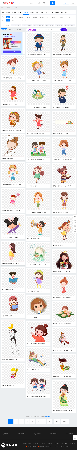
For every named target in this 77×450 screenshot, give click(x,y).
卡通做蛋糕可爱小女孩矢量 (8, 158)
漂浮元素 (14, 17)
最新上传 (19, 29)
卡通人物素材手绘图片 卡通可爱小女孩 (62, 54)
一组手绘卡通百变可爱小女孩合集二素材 (36, 212)
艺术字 (48, 17)
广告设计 (42, 12)
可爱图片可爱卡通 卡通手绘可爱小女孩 (36, 264)
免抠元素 (8, 7)
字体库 (51, 12)
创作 (64, 29)
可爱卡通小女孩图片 (16, 25)
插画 (37, 12)
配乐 (66, 12)
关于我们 (30, 443)
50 (57, 421)
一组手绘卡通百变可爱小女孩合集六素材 (62, 297)
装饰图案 (35, 17)
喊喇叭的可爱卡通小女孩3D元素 (34, 238)
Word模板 (14, 12)
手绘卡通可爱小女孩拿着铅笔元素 (10, 237)
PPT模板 (8, 12)
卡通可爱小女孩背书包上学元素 (9, 385)
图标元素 (42, 17)
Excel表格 (20, 12)
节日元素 (61, 17)
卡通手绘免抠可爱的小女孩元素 (9, 104)
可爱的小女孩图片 (49, 25)
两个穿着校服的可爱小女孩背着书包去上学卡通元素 (37, 396)
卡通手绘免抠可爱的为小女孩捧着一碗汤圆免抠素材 (63, 186)
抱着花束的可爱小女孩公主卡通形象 (61, 271)
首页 (19, 3)
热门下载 (11, 29)
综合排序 (4, 29)
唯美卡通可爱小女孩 (58, 245)
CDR (27, 20)
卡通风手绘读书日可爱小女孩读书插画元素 (63, 376)
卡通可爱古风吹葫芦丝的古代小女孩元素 (62, 410)
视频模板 (57, 12)
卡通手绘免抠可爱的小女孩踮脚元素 (10, 263)
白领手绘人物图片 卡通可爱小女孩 (61, 107)
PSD (13, 20)
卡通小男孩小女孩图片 (69, 25)
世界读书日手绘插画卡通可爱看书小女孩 (62, 350)
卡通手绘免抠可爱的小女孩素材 (60, 212)
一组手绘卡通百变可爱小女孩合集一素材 (11, 184)
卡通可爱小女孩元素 (32, 186)
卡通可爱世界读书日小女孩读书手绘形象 (36, 107)
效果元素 (21, 17)
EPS (22, 20)
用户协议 (37, 443)
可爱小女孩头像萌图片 (38, 25)
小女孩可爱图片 (58, 25)
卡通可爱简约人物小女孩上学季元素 (35, 159)
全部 (3, 12)
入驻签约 (57, 443)
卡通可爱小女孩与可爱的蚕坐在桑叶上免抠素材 (63, 323)
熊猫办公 (3, 7)
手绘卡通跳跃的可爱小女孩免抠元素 (35, 133)
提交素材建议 (48, 416)
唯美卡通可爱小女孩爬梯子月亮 (9, 359)
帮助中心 (50, 443)
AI (17, 20)
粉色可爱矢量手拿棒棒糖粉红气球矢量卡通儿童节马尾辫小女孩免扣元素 (11, 210)
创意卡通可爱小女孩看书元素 (9, 316)
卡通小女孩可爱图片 (26, 25)
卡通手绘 (28, 17)
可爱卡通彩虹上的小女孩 (33, 369)
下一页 (65, 421)
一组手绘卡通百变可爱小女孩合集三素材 (62, 81)
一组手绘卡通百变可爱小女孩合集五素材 (62, 159)
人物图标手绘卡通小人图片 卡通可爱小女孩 (37, 54)
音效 (62, 12)
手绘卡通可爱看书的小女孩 (8, 289)
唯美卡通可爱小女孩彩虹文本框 (60, 133)
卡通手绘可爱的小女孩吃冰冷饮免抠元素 (36, 81)
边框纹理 (54, 17)
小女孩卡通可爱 (14, 7)
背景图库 (32, 12)
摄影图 (47, 12)
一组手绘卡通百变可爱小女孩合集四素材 (11, 78)
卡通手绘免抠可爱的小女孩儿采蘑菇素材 (11, 130)
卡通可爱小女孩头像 (32, 317)
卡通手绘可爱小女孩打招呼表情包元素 (36, 343)
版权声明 (43, 443)
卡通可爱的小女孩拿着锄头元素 (34, 291)
